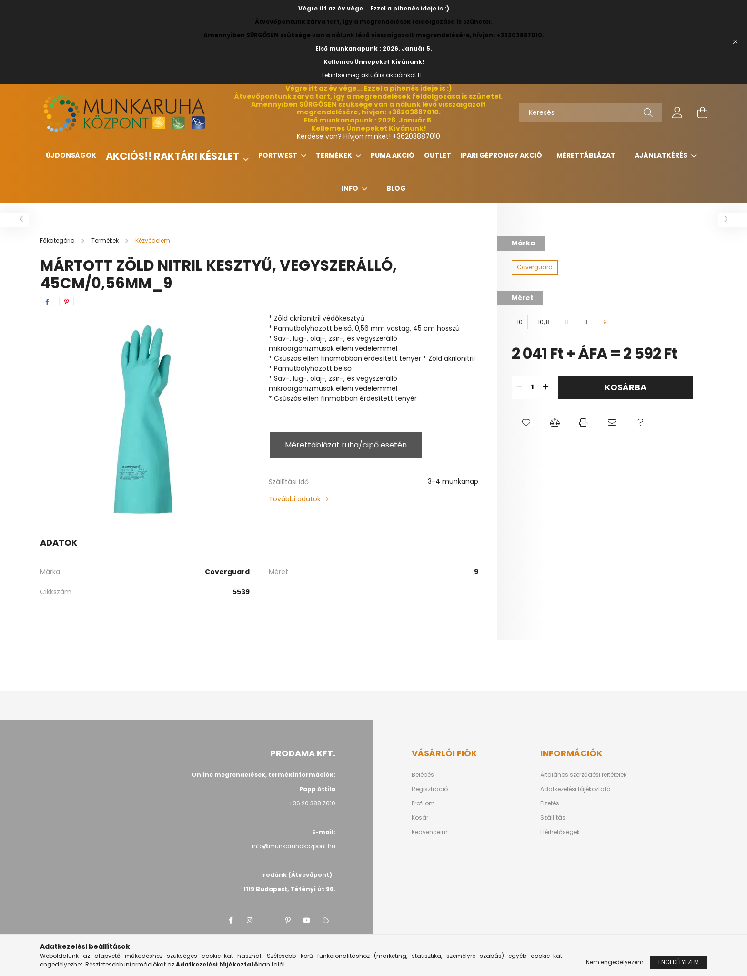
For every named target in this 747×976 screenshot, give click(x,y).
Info (351, 188)
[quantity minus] (519, 387)
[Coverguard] (535, 267)
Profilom (423, 803)
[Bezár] (735, 42)
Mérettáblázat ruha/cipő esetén (346, 444)
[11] (567, 322)
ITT (422, 75)
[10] (520, 322)
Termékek (334, 155)
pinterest (287, 920)
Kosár (420, 817)
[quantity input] (532, 387)
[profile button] (677, 112)
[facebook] (47, 301)
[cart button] (702, 112)
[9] (605, 322)
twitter (268, 920)
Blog (396, 188)
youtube (306, 920)
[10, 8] (544, 322)
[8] (586, 322)
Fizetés (549, 803)
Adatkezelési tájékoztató (575, 789)
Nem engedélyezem (615, 962)
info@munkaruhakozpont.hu (293, 846)
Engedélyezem (678, 962)
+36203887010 (416, 136)
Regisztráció (430, 789)
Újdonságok (71, 155)
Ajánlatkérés (662, 155)
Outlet (437, 155)
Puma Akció (392, 155)
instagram (249, 920)
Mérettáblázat (586, 155)
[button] (525, 423)
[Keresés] (590, 112)
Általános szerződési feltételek (583, 775)
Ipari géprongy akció (501, 155)
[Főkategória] (58, 240)
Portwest (278, 155)
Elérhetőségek (560, 832)
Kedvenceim (430, 832)
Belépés (423, 775)
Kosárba (625, 387)
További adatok (295, 499)
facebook (230, 920)
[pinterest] (66, 301)
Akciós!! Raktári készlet (173, 156)
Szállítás (552, 817)
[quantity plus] (545, 387)
